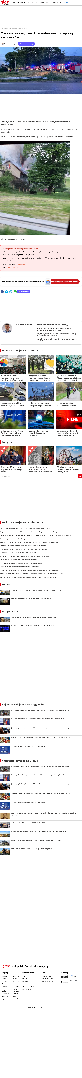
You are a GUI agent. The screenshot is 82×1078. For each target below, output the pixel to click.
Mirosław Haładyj (9, 44)
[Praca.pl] (64, 977)
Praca (66, 3)
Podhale (15, 984)
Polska (6, 584)
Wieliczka (16, 999)
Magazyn (24, 976)
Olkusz (15, 979)
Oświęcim (16, 981)
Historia (31, 3)
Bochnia (4, 979)
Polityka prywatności (47, 981)
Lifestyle (24, 979)
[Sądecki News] (73, 977)
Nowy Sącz (16, 976)
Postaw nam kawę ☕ (26, 44)
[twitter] (6, 292)
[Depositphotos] (64, 982)
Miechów (5, 996)
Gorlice (4, 991)
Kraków (4, 976)
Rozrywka (40, 3)
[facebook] (2, 292)
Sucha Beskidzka (16, 990)
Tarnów (15, 994)
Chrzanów (5, 984)
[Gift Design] (73, 982)
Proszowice (16, 986)
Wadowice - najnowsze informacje (22, 350)
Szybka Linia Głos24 (54, 3)
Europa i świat (10, 611)
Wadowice (16, 996)
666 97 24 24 (22, 264)
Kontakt (43, 984)
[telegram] (10, 292)
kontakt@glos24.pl (14, 267)
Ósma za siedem (27, 989)
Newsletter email (46, 976)
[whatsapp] (15, 292)
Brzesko (4, 981)
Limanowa (5, 994)
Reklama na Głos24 (47, 979)
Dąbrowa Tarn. (5, 987)
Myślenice (5, 999)
